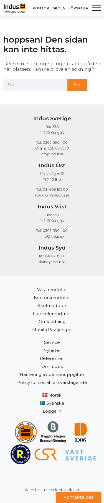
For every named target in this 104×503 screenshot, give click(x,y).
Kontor (41, 8)
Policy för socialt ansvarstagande (52, 382)
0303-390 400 (55, 231)
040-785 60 (55, 256)
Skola (59, 8)
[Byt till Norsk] (52, 395)
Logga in (52, 411)
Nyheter (52, 350)
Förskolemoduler (52, 313)
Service (52, 342)
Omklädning (52, 321)
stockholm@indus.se (52, 195)
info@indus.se (52, 154)
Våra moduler (52, 289)
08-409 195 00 (55, 189)
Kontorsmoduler (52, 297)
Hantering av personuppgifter (52, 374)
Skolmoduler (52, 305)
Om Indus (52, 366)
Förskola (78, 8)
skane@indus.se (52, 262)
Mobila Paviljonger (52, 329)
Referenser (52, 358)
